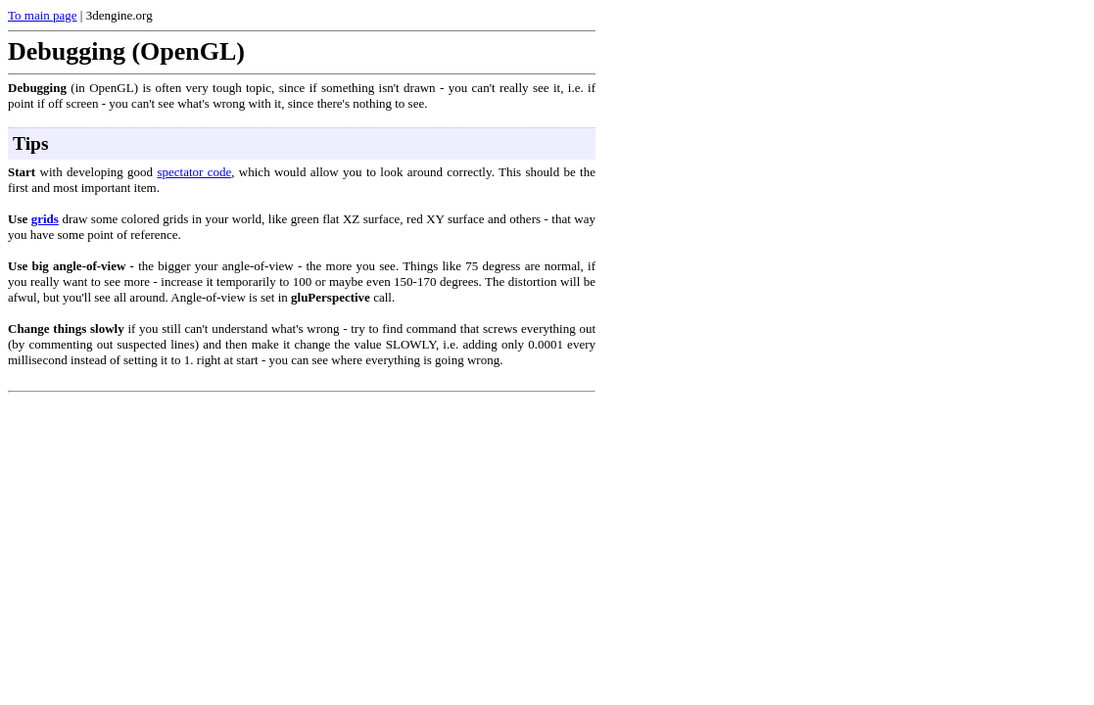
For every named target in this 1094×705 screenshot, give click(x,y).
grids (45, 219)
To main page (42, 15)
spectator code (194, 171)
